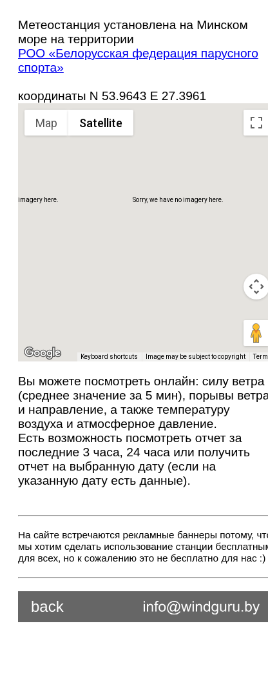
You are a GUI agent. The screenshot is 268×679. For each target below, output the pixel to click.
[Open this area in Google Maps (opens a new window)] (42, 353)
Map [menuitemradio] (46, 123)
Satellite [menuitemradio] (100, 123)
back (47, 606)
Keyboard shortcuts (109, 356)
